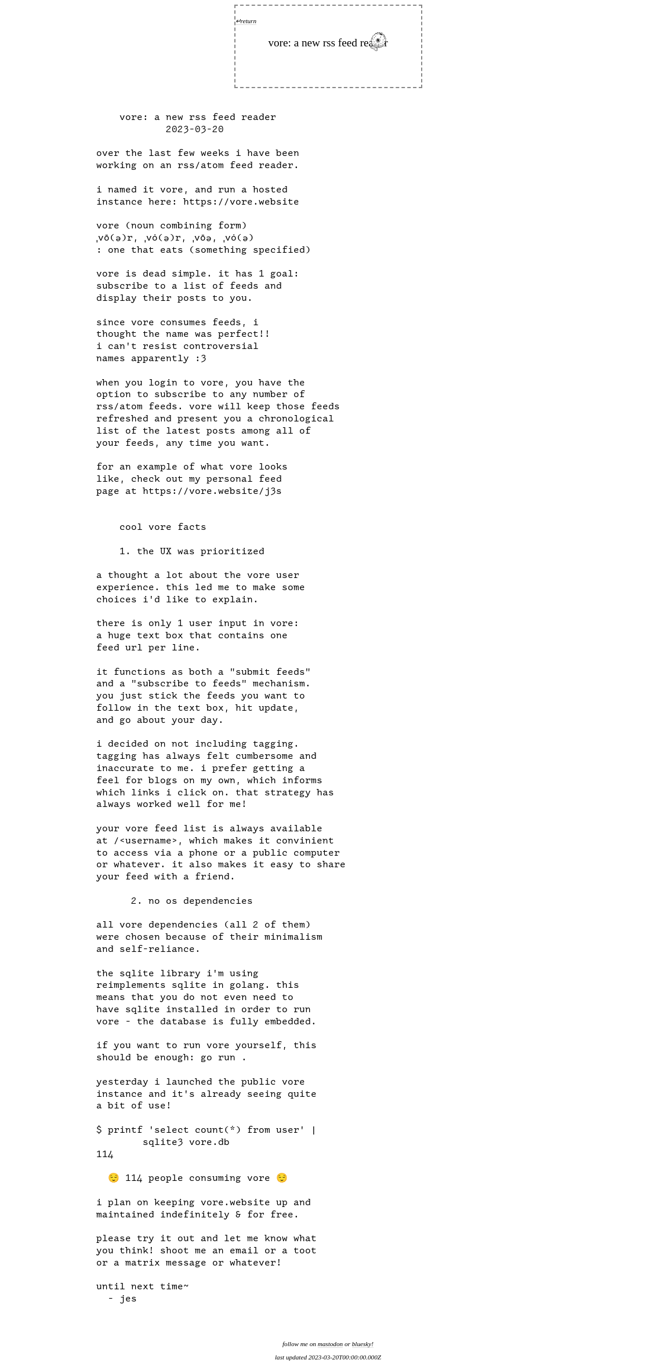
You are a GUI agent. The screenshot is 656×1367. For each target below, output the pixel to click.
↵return (246, 20)
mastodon (330, 1343)
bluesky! (363, 1343)
